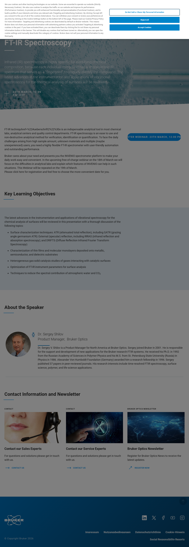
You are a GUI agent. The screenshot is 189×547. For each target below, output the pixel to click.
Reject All (145, 20)
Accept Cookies (144, 27)
